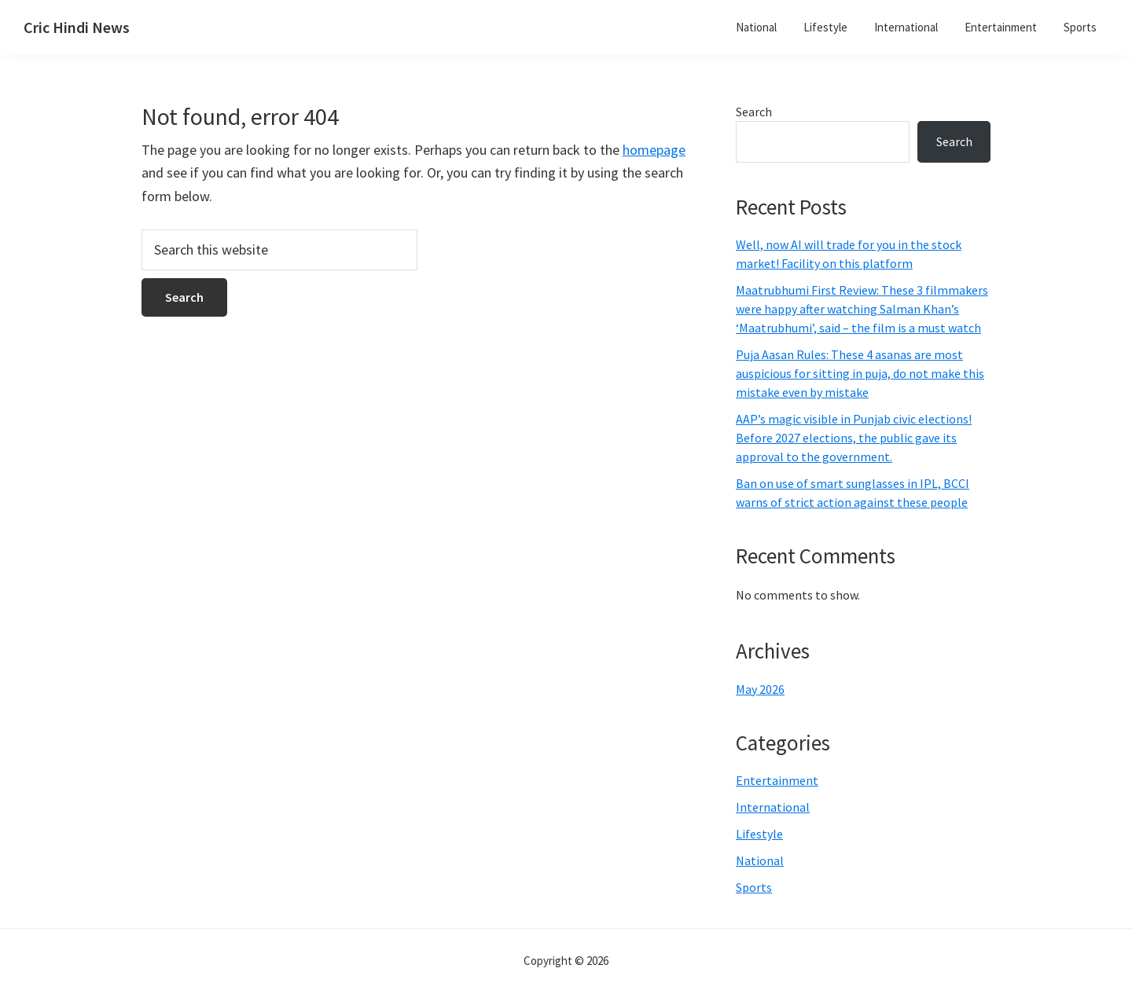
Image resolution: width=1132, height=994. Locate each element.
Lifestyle (759, 834)
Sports (754, 887)
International (773, 807)
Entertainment (777, 780)
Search (754, 111)
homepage (654, 150)
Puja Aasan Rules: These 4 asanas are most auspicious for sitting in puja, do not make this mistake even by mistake (860, 373)
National (760, 860)
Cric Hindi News (77, 27)
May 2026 (760, 689)
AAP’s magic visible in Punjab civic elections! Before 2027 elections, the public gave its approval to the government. (854, 437)
